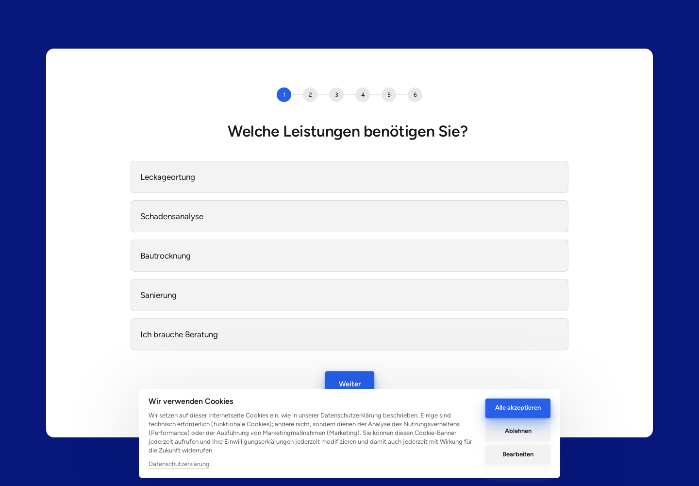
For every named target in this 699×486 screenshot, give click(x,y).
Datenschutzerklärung (179, 464)
